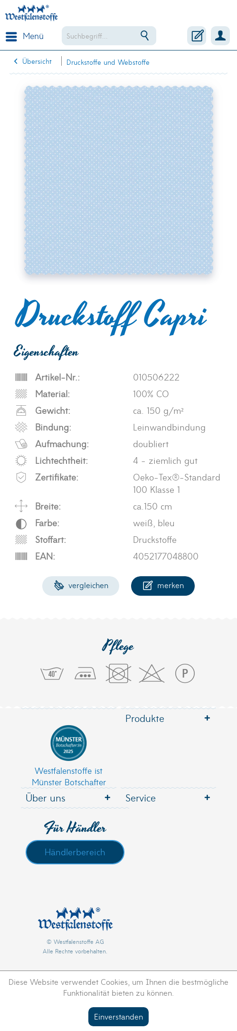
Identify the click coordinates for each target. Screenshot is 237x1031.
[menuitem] (22, 35)
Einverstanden (118, 1016)
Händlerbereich (75, 851)
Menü (25, 34)
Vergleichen (81, 584)
